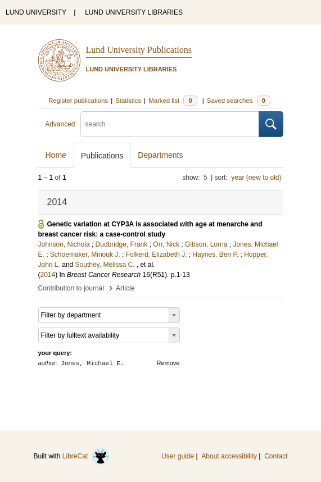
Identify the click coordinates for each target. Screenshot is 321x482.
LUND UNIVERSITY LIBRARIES (134, 12)
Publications (102, 155)
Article (125, 288)
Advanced (60, 124)
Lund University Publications (139, 49)
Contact (275, 456)
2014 (48, 275)
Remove (168, 363)
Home (56, 155)
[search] (169, 124)
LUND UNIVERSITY (36, 12)
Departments (160, 155)
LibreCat (86, 456)
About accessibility (229, 456)
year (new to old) (256, 177)
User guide (177, 456)
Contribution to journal (71, 288)
